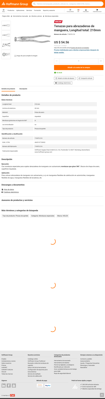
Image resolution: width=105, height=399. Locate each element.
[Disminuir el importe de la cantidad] (56, 60)
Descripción (23, 89)
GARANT (4, 367)
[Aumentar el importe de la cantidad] (100, 60)
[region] (8, 39)
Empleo (4, 359)
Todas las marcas (7, 374)
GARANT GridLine (7, 369)
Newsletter (83, 367)
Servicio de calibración (35, 376)
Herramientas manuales (20, 16)
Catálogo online (33, 359)
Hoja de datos (8, 189)
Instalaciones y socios (8, 361)
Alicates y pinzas (36, 16)
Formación (37, 10)
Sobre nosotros (6, 363)
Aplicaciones (20, 10)
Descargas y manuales (87, 365)
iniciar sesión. (59, 52)
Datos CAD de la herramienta (37, 367)
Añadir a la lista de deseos (64, 78)
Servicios (29, 10)
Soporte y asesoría (49, 10)
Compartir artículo (85, 78)
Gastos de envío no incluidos (80, 48)
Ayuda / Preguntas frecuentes (89, 363)
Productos (11, 10)
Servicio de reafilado (34, 374)
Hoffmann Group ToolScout (36, 361)
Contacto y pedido (86, 359)
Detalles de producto (8, 89)
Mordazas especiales (51, 16)
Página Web (6, 16)
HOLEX (4, 372)
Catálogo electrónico (63, 83)
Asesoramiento (85, 361)
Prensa (4, 365)
